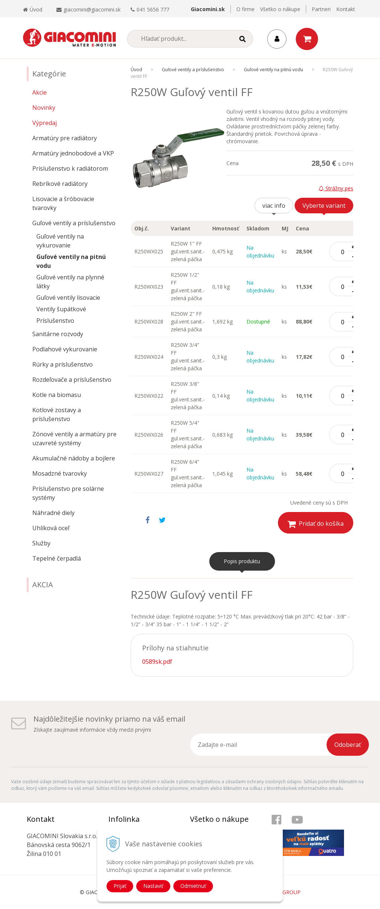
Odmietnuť (193, 885)
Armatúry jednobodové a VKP (73, 153)
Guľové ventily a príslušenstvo (73, 223)
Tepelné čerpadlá (56, 558)
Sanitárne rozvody (57, 334)
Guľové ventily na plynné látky (70, 281)
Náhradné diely (53, 513)
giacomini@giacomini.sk (92, 9)
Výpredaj (44, 123)
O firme (245, 9)
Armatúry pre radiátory (64, 138)
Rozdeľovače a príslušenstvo (71, 379)
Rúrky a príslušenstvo (62, 364)
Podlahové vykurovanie (64, 349)
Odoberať (347, 745)
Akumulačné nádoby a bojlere (73, 458)
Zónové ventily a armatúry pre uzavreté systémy (74, 438)
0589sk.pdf (157, 661)
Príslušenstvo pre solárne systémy (68, 493)
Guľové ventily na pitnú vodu (71, 261)
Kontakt (345, 9)
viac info (273, 205)
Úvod (32, 9)
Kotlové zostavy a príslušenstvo (56, 414)
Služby (41, 543)
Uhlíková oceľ (50, 528)
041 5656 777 (153, 9)
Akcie (39, 92)
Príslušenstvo (55, 320)
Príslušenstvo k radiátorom (70, 168)
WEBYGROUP (284, 892)
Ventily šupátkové (61, 309)
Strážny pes (336, 188)
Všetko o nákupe (280, 9)
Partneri (321, 9)
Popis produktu (242, 561)
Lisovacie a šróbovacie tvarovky (63, 203)
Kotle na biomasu (56, 395)
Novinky (43, 108)
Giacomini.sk (208, 9)
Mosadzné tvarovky (59, 473)
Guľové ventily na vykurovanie (60, 240)
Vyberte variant (323, 205)
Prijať (120, 885)
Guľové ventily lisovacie (68, 297)
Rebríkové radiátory (60, 184)
